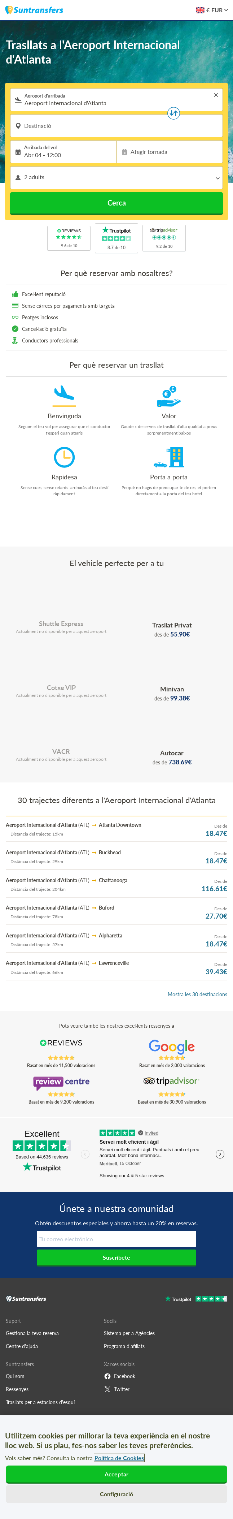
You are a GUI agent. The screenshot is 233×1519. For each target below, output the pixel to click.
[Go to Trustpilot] (196, 1299)
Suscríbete (116, 1257)
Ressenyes (17, 1389)
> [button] (216, 95)
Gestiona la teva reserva (32, 1333)
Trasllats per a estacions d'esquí (40, 1402)
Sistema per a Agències (129, 1333)
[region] (116, 1467)
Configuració (116, 1493)
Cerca (116, 202)
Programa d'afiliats (124, 1346)
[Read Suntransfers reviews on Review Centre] (61, 1083)
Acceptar (116, 1474)
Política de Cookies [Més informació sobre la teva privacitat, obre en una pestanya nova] (119, 1457)
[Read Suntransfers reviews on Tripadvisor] (172, 1083)
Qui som (15, 1376)
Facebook (119, 1376)
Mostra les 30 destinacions (197, 994)
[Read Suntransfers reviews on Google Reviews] (172, 1047)
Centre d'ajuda (22, 1346)
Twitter (116, 1389)
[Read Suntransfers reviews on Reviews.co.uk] (61, 1047)
